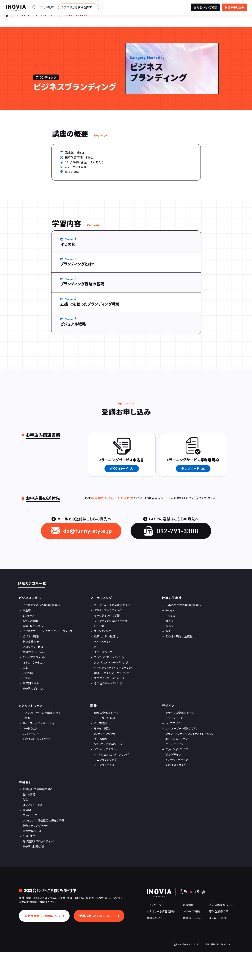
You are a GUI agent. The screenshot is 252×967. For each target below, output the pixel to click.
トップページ (154, 919)
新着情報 (188, 919)
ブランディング (47, 18)
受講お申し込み (192, 932)
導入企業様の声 (218, 926)
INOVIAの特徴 (191, 926)
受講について (155, 932)
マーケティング (24, 18)
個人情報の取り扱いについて (219, 959)
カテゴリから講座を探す (76, 7)
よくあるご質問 (218, 932)
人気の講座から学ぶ (221, 919)
